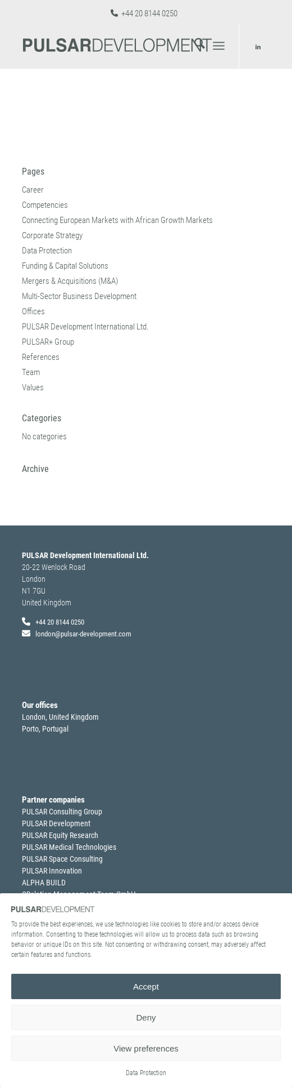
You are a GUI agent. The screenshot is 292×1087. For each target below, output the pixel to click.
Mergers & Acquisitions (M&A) (70, 281)
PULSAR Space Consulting (62, 858)
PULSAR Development (56, 823)
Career (33, 190)
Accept (146, 986)
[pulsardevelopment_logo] (121, 45)
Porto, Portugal (45, 728)
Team (31, 372)
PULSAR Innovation (52, 870)
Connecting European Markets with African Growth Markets (117, 220)
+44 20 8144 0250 (149, 13)
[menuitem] (194, 45)
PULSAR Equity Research (60, 835)
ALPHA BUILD (44, 882)
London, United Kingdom (60, 716)
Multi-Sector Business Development (79, 296)
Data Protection (146, 1073)
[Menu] (219, 45)
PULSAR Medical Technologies (69, 847)
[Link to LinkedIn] (258, 47)
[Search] (194, 45)
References (41, 357)
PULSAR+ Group (48, 342)
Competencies (45, 205)
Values (33, 387)
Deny (146, 1017)
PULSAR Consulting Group (62, 811)
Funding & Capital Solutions (65, 266)
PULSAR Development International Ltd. (85, 327)
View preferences (146, 1048)
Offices (33, 311)
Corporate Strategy (52, 235)
